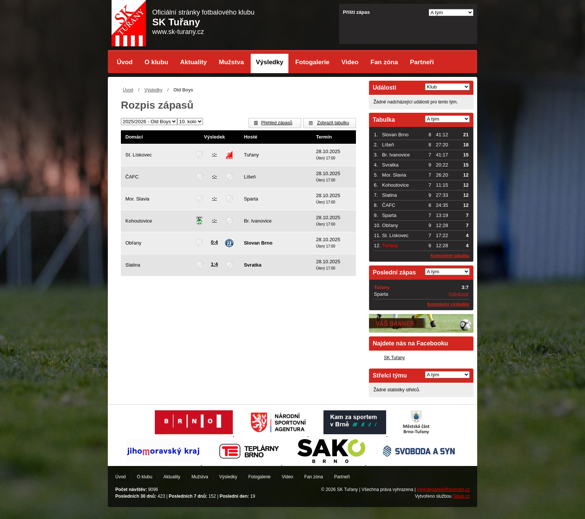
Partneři (422, 62)
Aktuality (193, 62)
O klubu (156, 62)
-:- (214, 154)
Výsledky (270, 62)
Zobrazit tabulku (333, 122)
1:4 (214, 264)
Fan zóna (384, 62)
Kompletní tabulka (450, 255)
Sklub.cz (461, 496)
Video (350, 62)
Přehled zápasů (276, 122)
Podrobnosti (459, 294)
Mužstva (231, 62)
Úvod (125, 62)
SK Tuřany (394, 357)
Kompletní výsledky (448, 304)
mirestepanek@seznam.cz (443, 489)
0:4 (214, 242)
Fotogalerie (312, 62)
